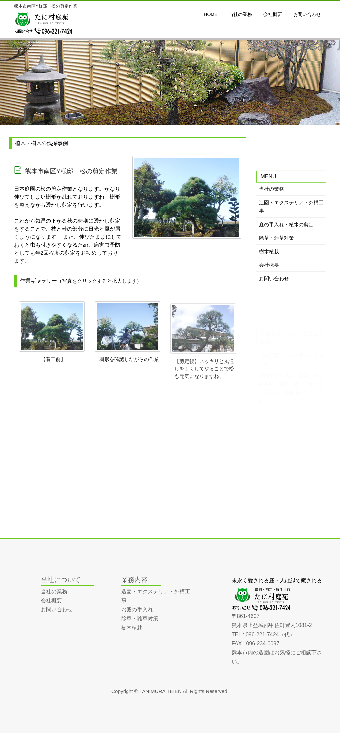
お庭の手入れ (137, 609)
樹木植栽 (269, 256)
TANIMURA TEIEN (160, 691)
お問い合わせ (274, 283)
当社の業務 (271, 193)
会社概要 (269, 269)
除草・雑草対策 (276, 242)
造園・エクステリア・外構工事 (291, 211)
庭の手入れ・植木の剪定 (286, 229)
